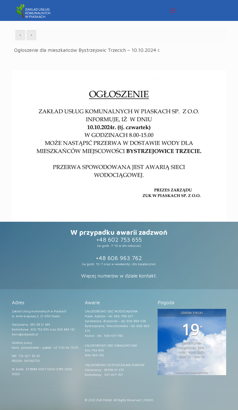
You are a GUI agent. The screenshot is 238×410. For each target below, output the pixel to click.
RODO (149, 400)
